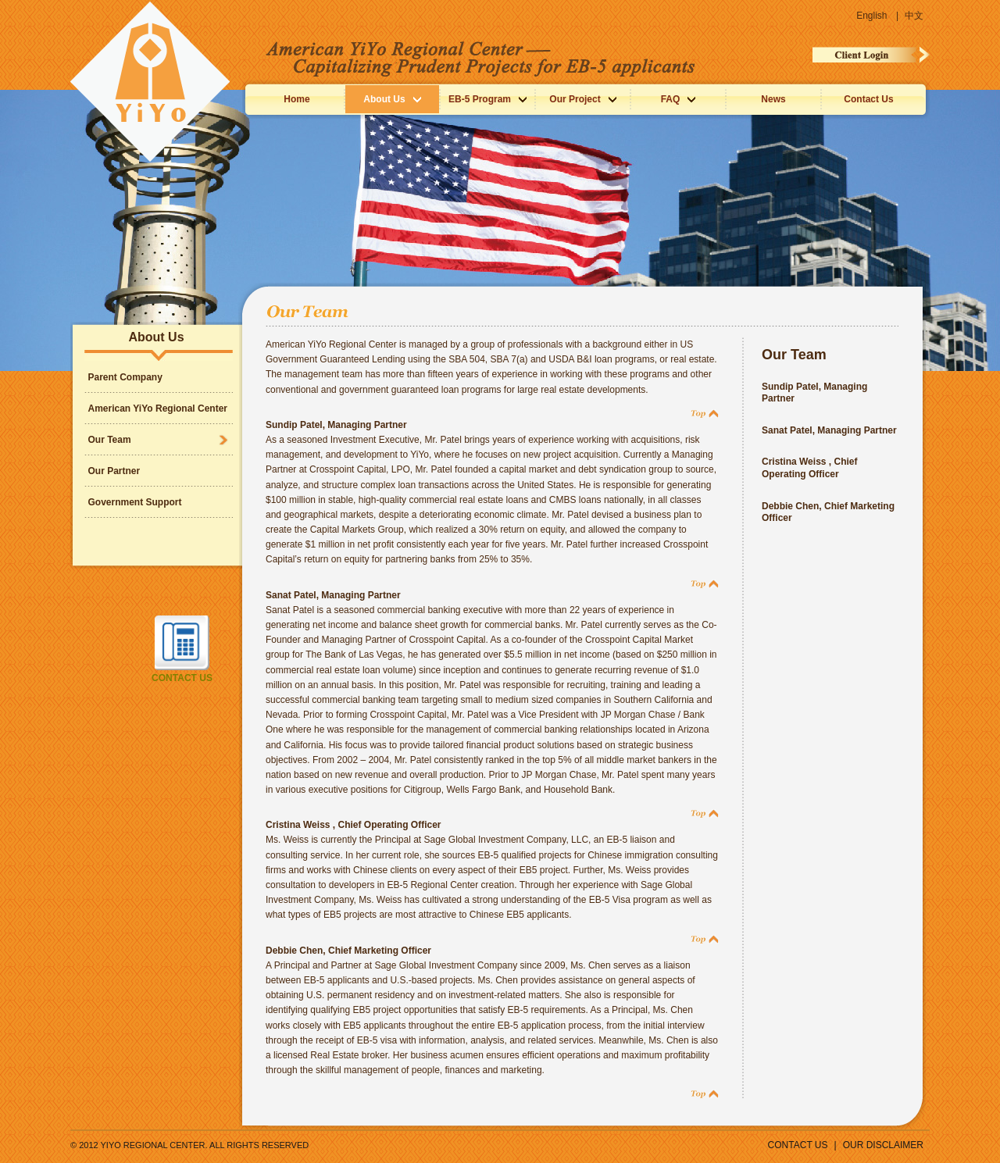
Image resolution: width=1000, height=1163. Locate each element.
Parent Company (125, 377)
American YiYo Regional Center (158, 408)
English (873, 15)
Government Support (135, 502)
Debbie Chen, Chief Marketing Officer (348, 950)
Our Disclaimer (883, 1145)
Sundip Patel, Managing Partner (336, 424)
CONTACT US (798, 1145)
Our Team (109, 439)
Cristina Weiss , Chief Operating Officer (353, 824)
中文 (914, 15)
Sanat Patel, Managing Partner (333, 595)
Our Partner (114, 471)
